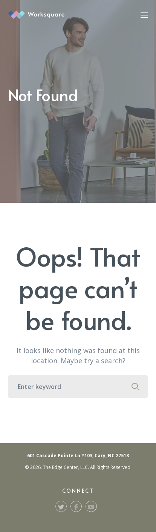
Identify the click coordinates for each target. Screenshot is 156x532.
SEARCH (135, 386)
